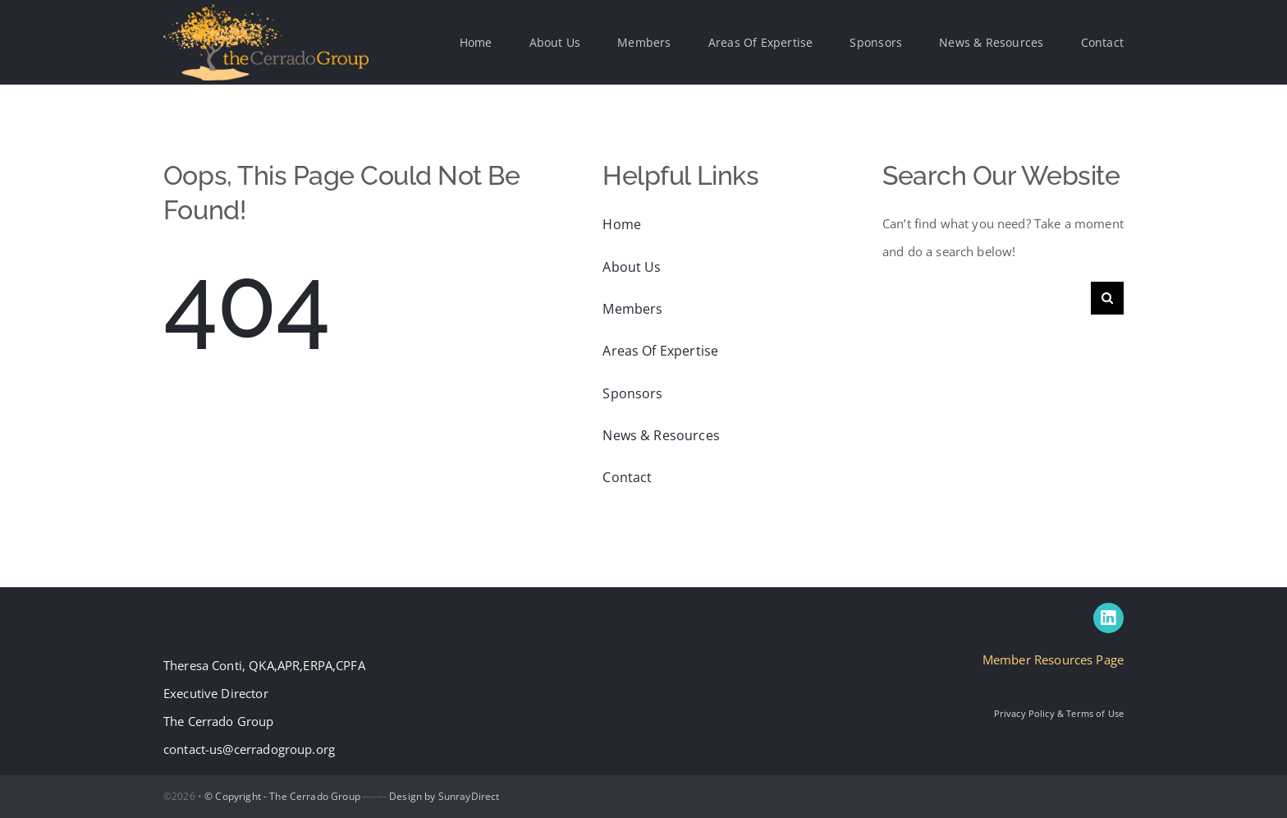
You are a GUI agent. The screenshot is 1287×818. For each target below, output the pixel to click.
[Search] (1107, 298)
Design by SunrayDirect (444, 796)
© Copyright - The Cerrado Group (282, 796)
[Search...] (986, 298)
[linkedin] (1108, 618)
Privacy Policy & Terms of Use (1059, 713)
